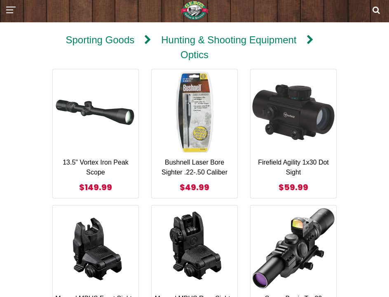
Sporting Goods (100, 39)
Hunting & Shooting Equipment (228, 39)
